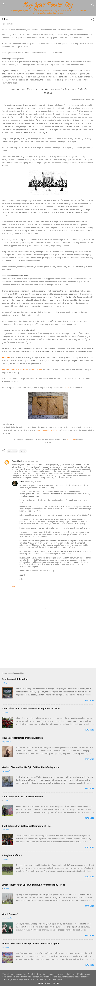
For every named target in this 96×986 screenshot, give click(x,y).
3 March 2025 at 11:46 (31, 461)
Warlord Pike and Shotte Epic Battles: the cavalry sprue (30, 943)
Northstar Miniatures (20, 370)
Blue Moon (6, 370)
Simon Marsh (17, 461)
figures (23, 451)
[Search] (92, 5)
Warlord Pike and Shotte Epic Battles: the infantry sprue (30, 767)
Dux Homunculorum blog (47, 430)
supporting (71, 439)
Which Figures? (10, 914)
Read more (89, 700)
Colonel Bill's (37, 370)
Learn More (44, 983)
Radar (22, 482)
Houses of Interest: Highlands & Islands (22, 738)
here (67, 388)
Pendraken (6, 357)
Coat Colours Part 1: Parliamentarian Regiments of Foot (31, 708)
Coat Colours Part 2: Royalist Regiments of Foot (27, 826)
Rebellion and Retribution (15, 679)
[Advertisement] (48, 646)
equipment (12, 451)
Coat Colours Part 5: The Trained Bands (22, 796)
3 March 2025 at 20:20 (33, 482)
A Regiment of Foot (12, 855)
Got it (56, 983)
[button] (92, 20)
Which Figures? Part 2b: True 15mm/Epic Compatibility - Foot (33, 884)
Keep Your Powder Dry (48, 5)
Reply (14, 587)
